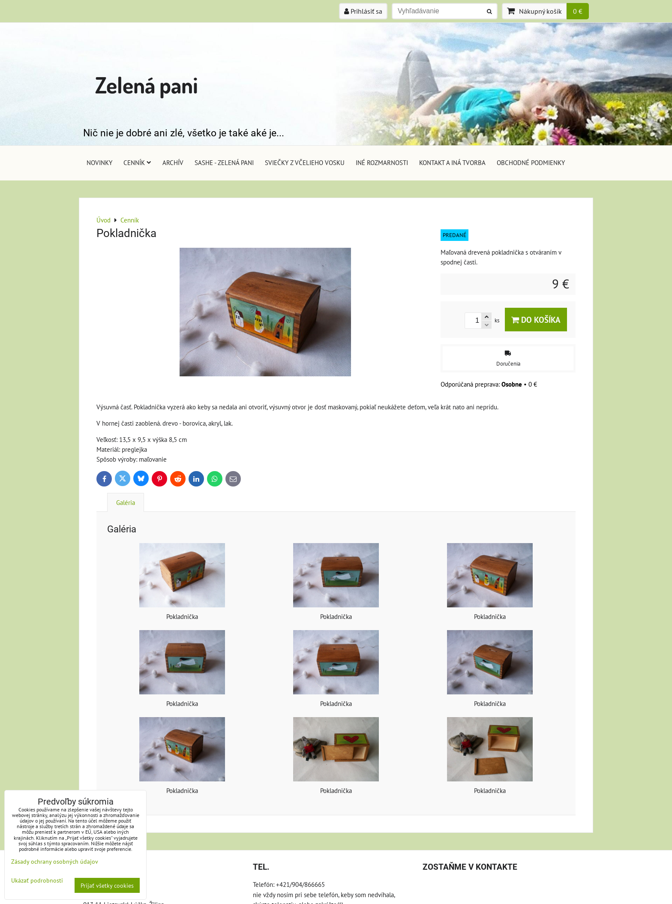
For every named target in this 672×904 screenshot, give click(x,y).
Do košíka (536, 319)
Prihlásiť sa (363, 11)
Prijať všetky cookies (107, 885)
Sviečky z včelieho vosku (305, 162)
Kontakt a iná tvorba (452, 162)
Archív (172, 162)
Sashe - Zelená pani (224, 162)
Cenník (137, 162)
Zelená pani (146, 85)
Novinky (99, 162)
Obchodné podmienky (531, 162)
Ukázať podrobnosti (37, 880)
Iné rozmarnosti (382, 162)
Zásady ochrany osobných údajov (54, 861)
